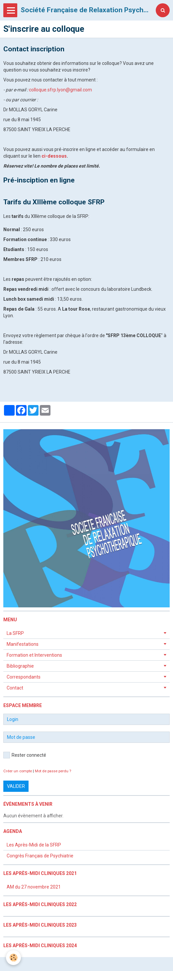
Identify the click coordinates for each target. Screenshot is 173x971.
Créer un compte (17, 771)
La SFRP (15, 633)
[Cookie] (13, 957)
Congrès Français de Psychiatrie (40, 855)
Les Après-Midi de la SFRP (34, 844)
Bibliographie (20, 666)
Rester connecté (24, 755)
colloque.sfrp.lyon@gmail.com (60, 89)
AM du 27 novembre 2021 (34, 887)
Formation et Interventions (34, 655)
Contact (15, 687)
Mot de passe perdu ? (53, 771)
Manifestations (23, 644)
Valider (16, 786)
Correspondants (24, 677)
